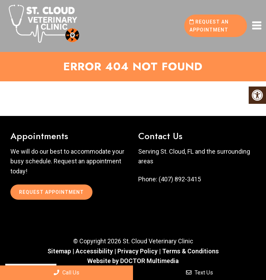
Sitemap (59, 251)
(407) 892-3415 (180, 179)
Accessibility (94, 251)
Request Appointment (51, 192)
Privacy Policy (138, 251)
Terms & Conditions (190, 251)
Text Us (199, 272)
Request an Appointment (209, 25)
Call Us (66, 272)
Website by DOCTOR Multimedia (133, 260)
